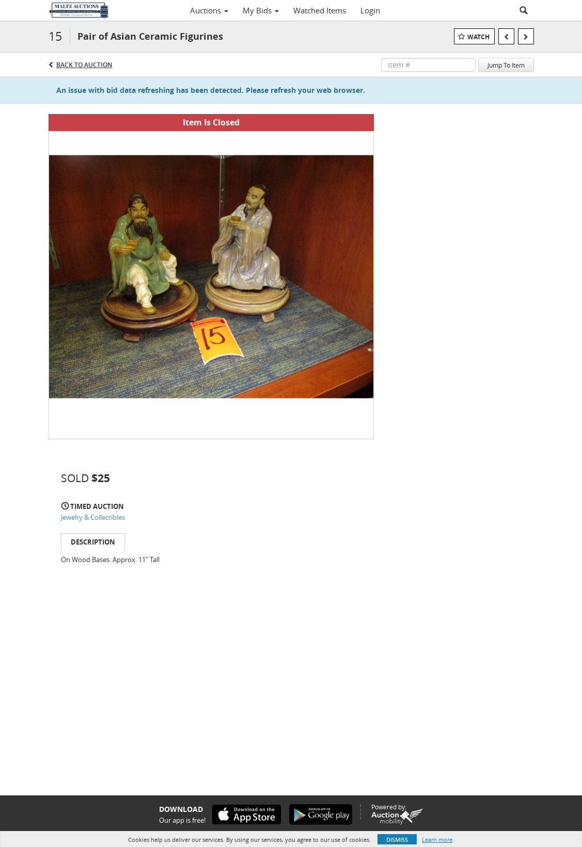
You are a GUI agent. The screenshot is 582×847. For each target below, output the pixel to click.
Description (93, 542)
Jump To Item (506, 65)
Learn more (437, 839)
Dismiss (397, 839)
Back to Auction (84, 64)
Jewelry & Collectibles (93, 517)
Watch (478, 37)
